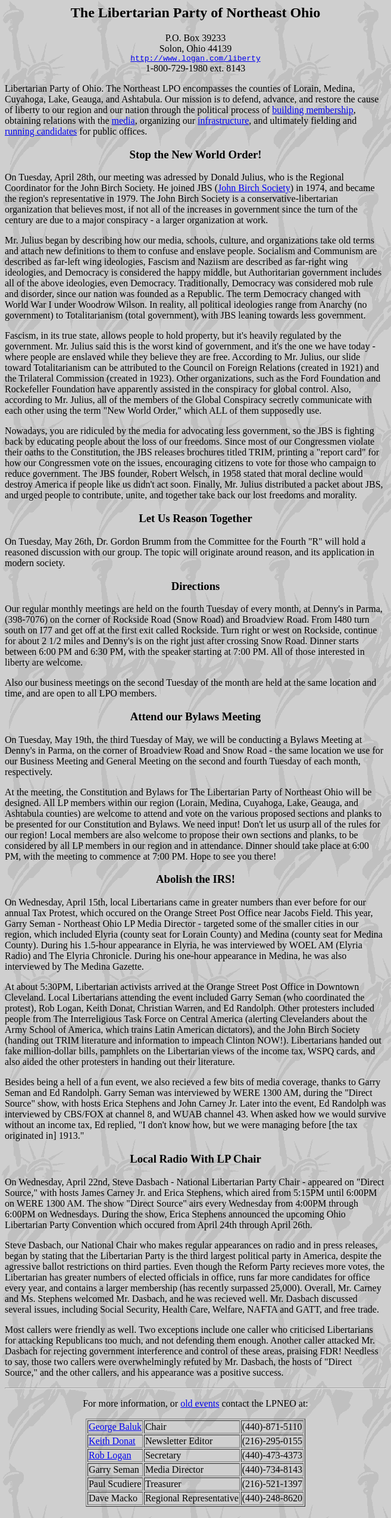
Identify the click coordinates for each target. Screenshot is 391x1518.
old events (199, 1405)
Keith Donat (112, 1443)
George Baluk (115, 1428)
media (123, 122)
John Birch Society (254, 190)
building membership (312, 112)
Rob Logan (110, 1457)
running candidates (41, 133)
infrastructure (223, 122)
